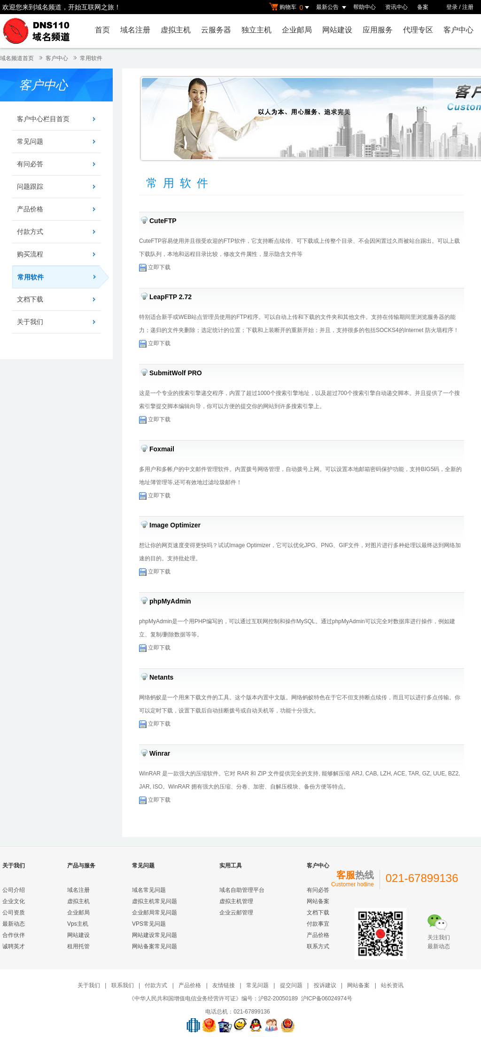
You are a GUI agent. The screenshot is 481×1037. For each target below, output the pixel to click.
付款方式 (30, 231)
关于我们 (30, 321)
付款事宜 (318, 924)
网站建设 (337, 30)
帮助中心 (364, 7)
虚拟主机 (176, 30)
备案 (422, 7)
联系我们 (122, 985)
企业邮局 (297, 30)
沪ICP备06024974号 (326, 998)
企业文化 (13, 901)
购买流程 (30, 254)
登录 (452, 7)
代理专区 (418, 30)
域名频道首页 (17, 58)
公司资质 (13, 912)
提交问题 (291, 985)
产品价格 (30, 209)
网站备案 (318, 901)
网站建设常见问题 (154, 935)
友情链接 (223, 985)
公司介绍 (13, 890)
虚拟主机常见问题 (154, 901)
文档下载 (30, 299)
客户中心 (458, 30)
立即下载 (155, 267)
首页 (102, 30)
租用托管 (78, 946)
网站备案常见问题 (154, 946)
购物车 (290, 7)
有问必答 (30, 164)
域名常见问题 (149, 890)
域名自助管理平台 (241, 890)
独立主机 (256, 30)
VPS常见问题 (149, 924)
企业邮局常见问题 (154, 912)
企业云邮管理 (236, 912)
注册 (467, 7)
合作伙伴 (13, 935)
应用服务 (378, 30)
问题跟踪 (30, 186)
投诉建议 (325, 985)
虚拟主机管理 (236, 901)
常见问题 (30, 141)
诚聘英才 (13, 946)
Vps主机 (77, 924)
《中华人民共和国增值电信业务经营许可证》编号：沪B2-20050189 (213, 998)
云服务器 (216, 30)
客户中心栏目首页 (43, 119)
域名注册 (135, 30)
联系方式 (318, 946)
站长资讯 (392, 985)
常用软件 (91, 58)
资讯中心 (396, 7)
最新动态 (13, 924)
